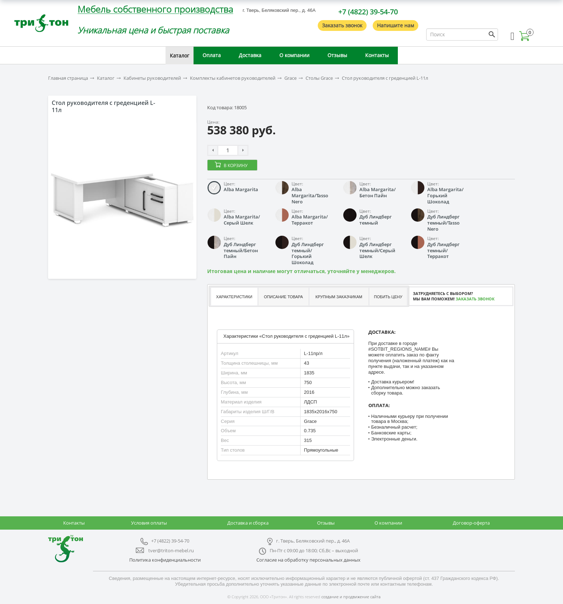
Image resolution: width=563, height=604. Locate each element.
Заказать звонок (342, 25)
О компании (294, 55)
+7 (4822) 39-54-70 (368, 12)
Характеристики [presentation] (234, 297)
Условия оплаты (149, 523)
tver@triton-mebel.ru (171, 550)
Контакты (377, 55)
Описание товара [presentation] (283, 297)
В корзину (235, 165)
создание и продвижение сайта (351, 596)
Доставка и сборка (248, 523)
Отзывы (337, 55)
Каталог (179, 55)
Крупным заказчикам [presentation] (338, 297)
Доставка (250, 55)
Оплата (212, 55)
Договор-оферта (471, 523)
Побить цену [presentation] (388, 297)
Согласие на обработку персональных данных (308, 560)
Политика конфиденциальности (165, 560)
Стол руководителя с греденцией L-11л (385, 78)
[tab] (234, 296)
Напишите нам (395, 25)
